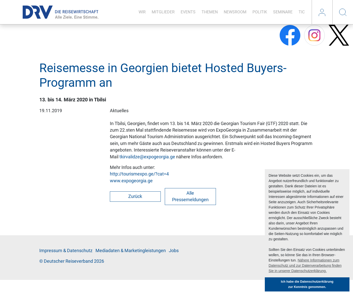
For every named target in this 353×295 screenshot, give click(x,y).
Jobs (174, 250)
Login (322, 12)
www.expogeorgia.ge (131, 180)
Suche (342, 12)
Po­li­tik (259, 12)
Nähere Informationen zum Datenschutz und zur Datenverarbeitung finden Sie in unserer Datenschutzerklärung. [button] (305, 265)
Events (188, 12)
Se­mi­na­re (283, 12)
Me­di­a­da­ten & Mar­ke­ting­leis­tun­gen (130, 250)
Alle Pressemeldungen (190, 196)
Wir (142, 12)
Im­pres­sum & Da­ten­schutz (65, 250)
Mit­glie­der (163, 12)
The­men (210, 12)
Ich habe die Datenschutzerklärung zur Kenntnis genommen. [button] (307, 284)
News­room (235, 12)
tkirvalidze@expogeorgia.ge (147, 156)
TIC (302, 12)
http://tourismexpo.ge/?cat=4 (139, 173)
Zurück (135, 196)
